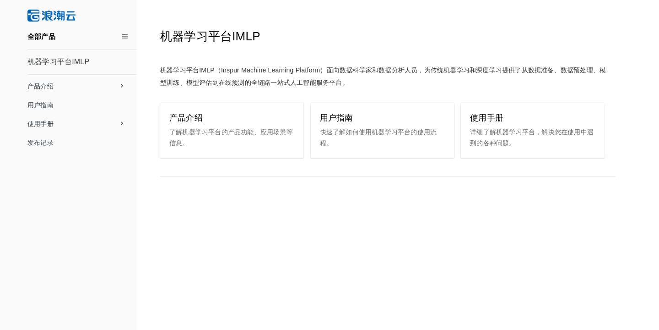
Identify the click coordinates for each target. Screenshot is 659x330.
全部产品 (41, 36)
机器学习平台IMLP (58, 62)
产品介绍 (75, 86)
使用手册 (75, 123)
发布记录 (40, 142)
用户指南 (40, 105)
